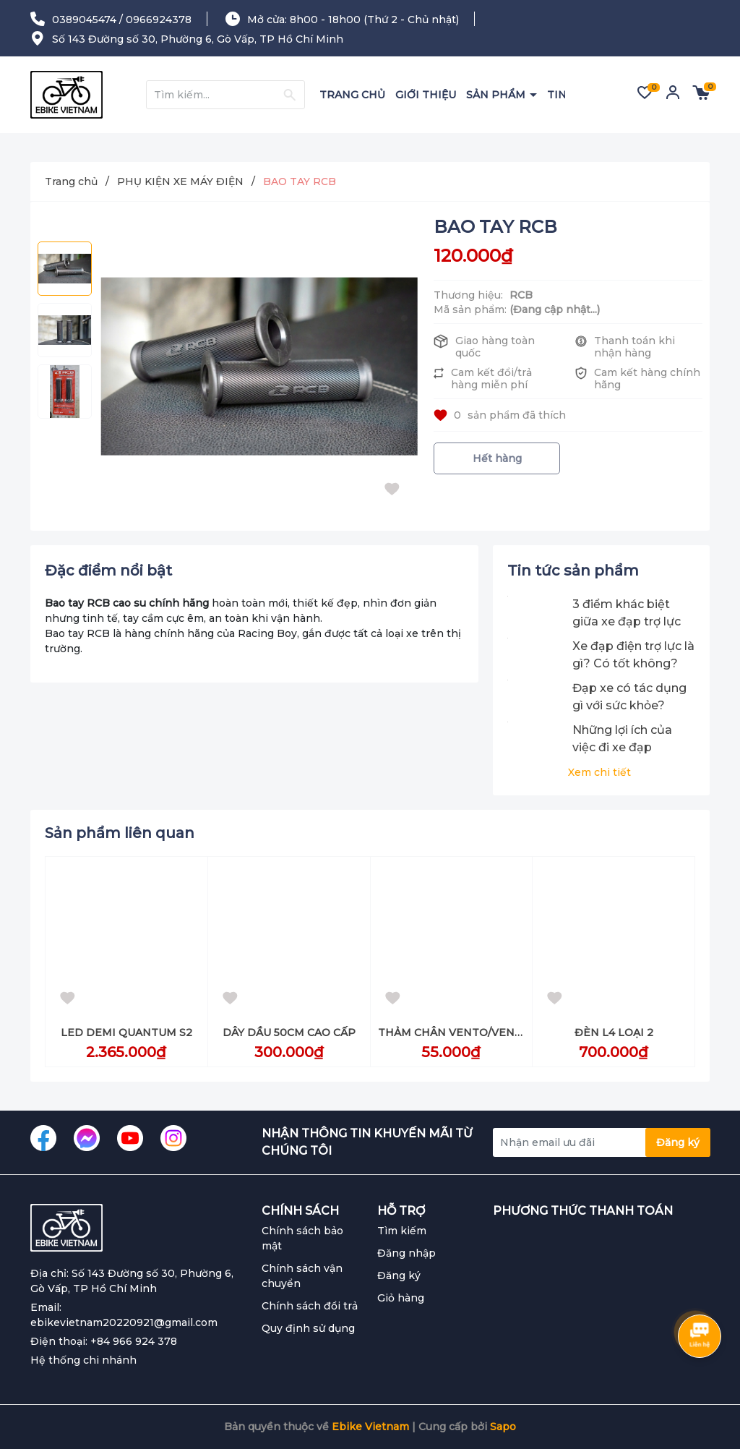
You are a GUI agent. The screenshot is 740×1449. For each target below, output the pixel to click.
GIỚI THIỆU (425, 94)
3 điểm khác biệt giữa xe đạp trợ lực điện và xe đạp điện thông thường (628, 614)
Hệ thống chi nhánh (83, 1360)
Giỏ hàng (400, 1297)
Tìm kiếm (401, 1230)
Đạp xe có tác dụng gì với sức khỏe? (629, 696)
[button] (685, 835)
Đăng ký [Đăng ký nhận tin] (678, 1142)
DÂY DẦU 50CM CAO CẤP (289, 1032)
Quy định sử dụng (308, 1328)
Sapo (503, 1426)
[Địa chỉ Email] (601, 1142)
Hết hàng (497, 458)
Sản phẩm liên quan (119, 833)
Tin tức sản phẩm (573, 570)
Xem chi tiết (599, 772)
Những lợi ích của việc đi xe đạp (622, 738)
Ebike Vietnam (370, 1426)
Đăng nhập (406, 1253)
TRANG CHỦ (352, 94)
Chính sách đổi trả (310, 1305)
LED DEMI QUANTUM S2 (126, 1032)
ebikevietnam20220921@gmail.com (124, 1322)
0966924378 (159, 19)
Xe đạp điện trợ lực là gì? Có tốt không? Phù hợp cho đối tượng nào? (633, 655)
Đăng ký (399, 1275)
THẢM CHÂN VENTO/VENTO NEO (468, 1032)
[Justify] (289, 94)
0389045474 (84, 19)
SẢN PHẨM (497, 94)
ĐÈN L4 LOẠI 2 (614, 1032)
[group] (259, 366)
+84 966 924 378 (133, 1341)
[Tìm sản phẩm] (225, 94)
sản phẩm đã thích (500, 415)
